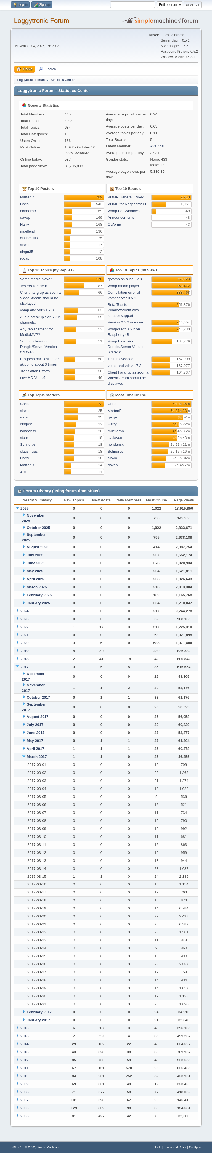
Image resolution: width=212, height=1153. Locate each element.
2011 (24, 1068)
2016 (24, 1028)
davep (25, 217)
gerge (112, 417)
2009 (24, 1084)
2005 (24, 1116)
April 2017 (35, 749)
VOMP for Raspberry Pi (127, 204)
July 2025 (35, 555)
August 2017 (37, 717)
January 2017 (38, 1020)
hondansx (28, 211)
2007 (24, 1100)
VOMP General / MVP (126, 197)
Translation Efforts (35, 371)
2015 (24, 1036)
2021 (24, 635)
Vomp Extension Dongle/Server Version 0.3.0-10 (38, 346)
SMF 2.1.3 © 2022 (22, 1147)
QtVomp (114, 224)
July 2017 (35, 725)
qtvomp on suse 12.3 (125, 279)
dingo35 (26, 252)
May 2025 (35, 571)
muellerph (28, 231)
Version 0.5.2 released (126, 322)
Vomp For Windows (124, 211)
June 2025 (35, 563)
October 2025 (38, 528)
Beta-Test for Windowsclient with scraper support (123, 310)
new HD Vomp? (33, 378)
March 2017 (37, 757)
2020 (24, 643)
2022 (24, 627)
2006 (24, 1108)
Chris (24, 204)
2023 (24, 619)
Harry (24, 224)
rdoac (24, 258)
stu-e (24, 438)
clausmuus (29, 238)
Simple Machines (48, 1147)
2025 (24, 508)
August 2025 (37, 547)
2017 (24, 667)
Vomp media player (36, 279)
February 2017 (39, 1012)
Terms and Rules (175, 1147)
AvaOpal (157, 146)
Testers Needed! (33, 286)
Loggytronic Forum (41, 20)
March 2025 (37, 587)
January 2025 (38, 603)
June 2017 (35, 733)
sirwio (25, 245)
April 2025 (35, 579)
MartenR (27, 197)
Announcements (121, 217)
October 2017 (38, 697)
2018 (24, 659)
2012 (24, 1060)
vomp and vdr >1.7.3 (37, 310)
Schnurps (28, 444)
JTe (23, 472)
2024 (24, 611)
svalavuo (115, 438)
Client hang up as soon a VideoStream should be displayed (40, 298)
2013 (24, 1052)
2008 (24, 1092)
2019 (24, 651)
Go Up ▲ (195, 1147)
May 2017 (35, 741)
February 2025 (39, 595)
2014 (24, 1044)
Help (158, 1147)
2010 (24, 1076)
